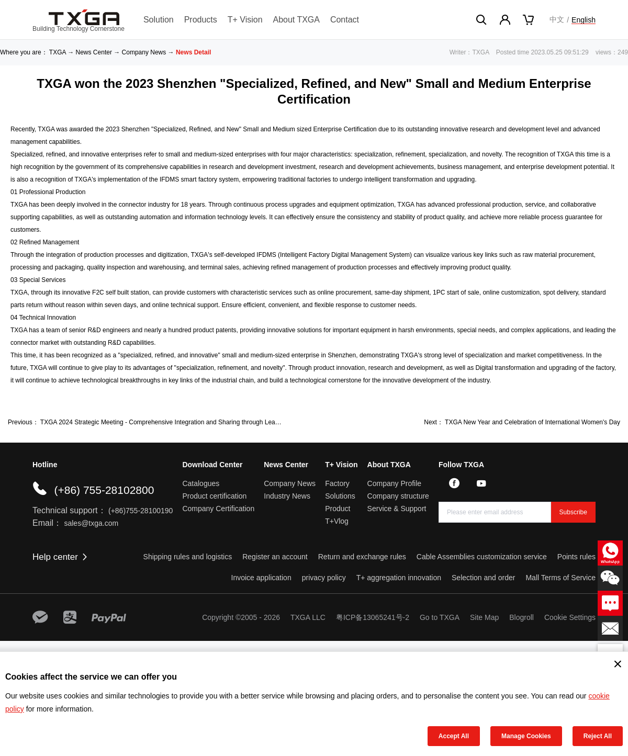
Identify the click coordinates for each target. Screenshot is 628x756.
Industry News (287, 496)
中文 (557, 19)
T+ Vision (245, 19)
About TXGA (296, 19)
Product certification (214, 496)
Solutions (340, 496)
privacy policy (324, 577)
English (583, 20)
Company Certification (218, 508)
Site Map (484, 617)
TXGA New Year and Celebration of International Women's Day (532, 422)
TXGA (57, 52)
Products (200, 19)
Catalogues (200, 483)
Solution (158, 19)
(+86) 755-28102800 (104, 490)
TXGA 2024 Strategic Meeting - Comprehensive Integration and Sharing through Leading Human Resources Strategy (203, 422)
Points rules (576, 556)
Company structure (398, 496)
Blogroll (521, 617)
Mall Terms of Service (560, 577)
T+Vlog (337, 521)
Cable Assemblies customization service (482, 556)
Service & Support (397, 508)
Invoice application (261, 577)
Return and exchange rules (362, 556)
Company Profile (394, 483)
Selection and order (483, 577)
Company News (144, 52)
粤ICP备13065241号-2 (372, 617)
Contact (344, 19)
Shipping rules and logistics (187, 556)
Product (337, 508)
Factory (337, 483)
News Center (94, 52)
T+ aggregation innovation (398, 577)
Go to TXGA (439, 617)
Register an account (275, 556)
